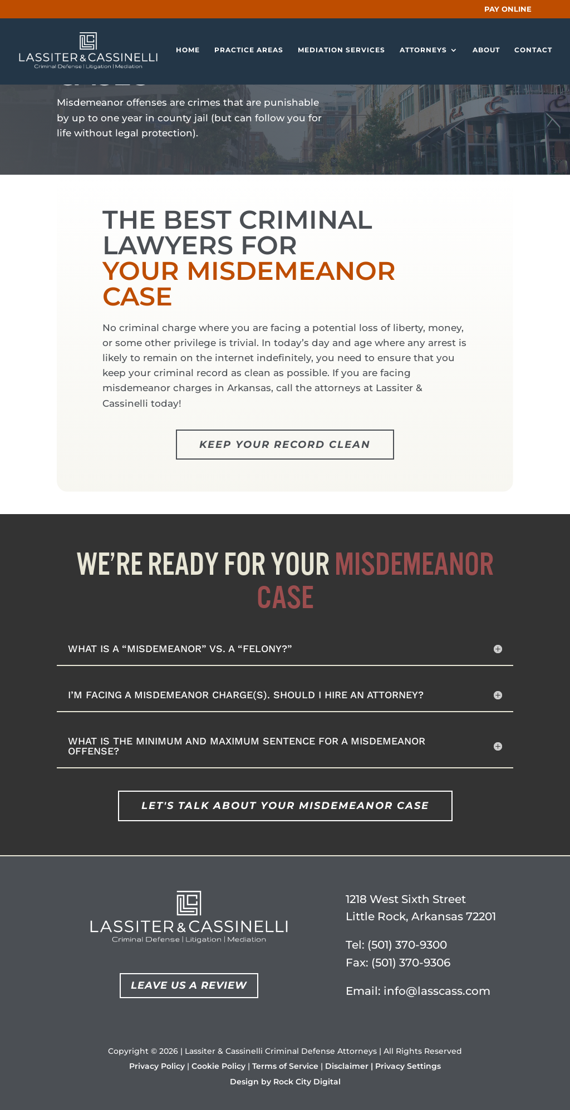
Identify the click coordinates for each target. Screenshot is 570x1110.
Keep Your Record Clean (285, 444)
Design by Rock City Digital (285, 1082)
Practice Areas (248, 51)
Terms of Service (285, 1066)
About (486, 51)
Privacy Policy (157, 1066)
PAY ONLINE (508, 8)
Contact (533, 51)
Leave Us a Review (189, 985)
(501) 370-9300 (407, 944)
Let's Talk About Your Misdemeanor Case (285, 806)
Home (188, 51)
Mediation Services (341, 51)
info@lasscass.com (437, 991)
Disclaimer (346, 1066)
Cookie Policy (218, 1066)
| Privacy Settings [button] (406, 1066)
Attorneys (423, 51)
